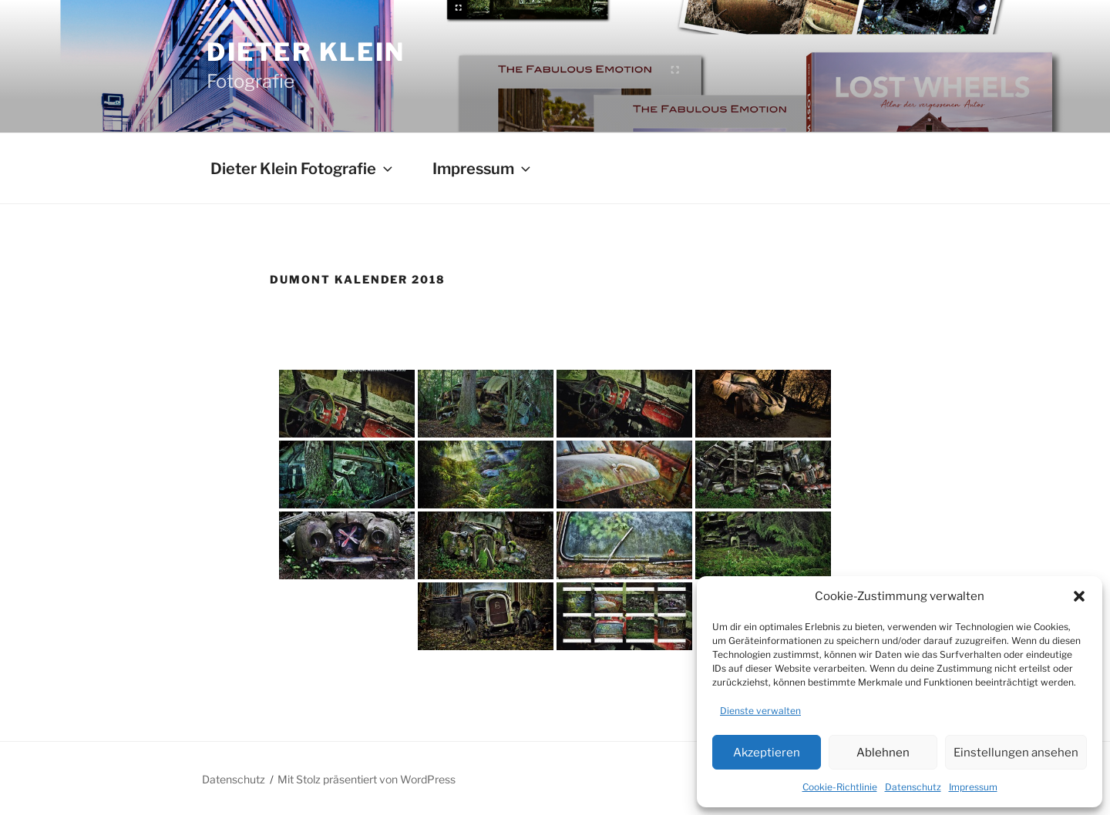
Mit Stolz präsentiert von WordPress (367, 779)
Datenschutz (913, 787)
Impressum (973, 787)
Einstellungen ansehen (1016, 753)
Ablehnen (883, 753)
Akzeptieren (766, 753)
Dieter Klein (306, 52)
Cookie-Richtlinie (839, 787)
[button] (1079, 596)
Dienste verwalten (760, 710)
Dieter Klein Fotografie (302, 168)
